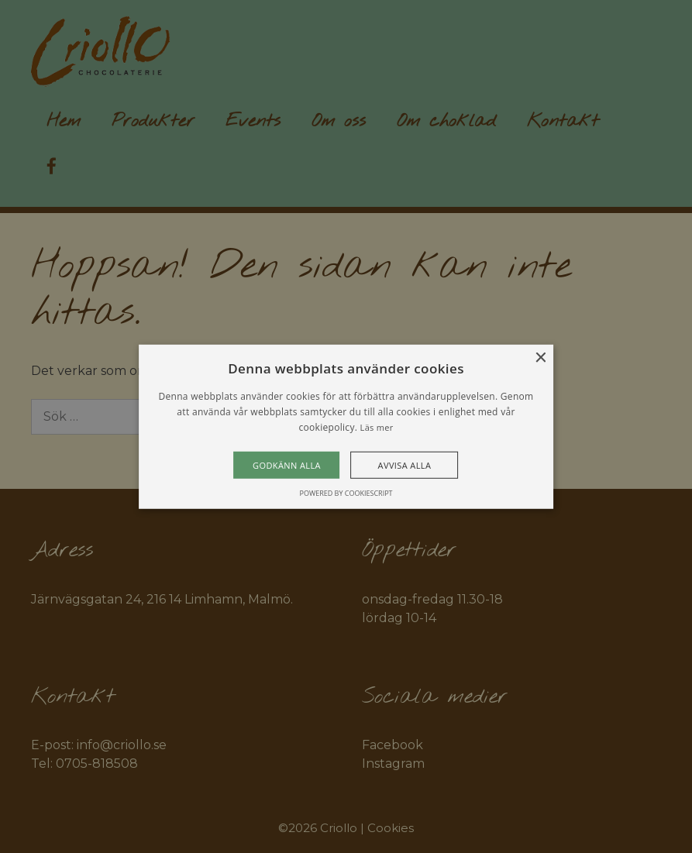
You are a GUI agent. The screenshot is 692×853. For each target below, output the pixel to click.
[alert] (346, 426)
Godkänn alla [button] (287, 465)
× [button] (540, 357)
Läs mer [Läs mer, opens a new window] (377, 427)
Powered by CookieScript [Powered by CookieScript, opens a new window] (345, 493)
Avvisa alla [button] (405, 465)
